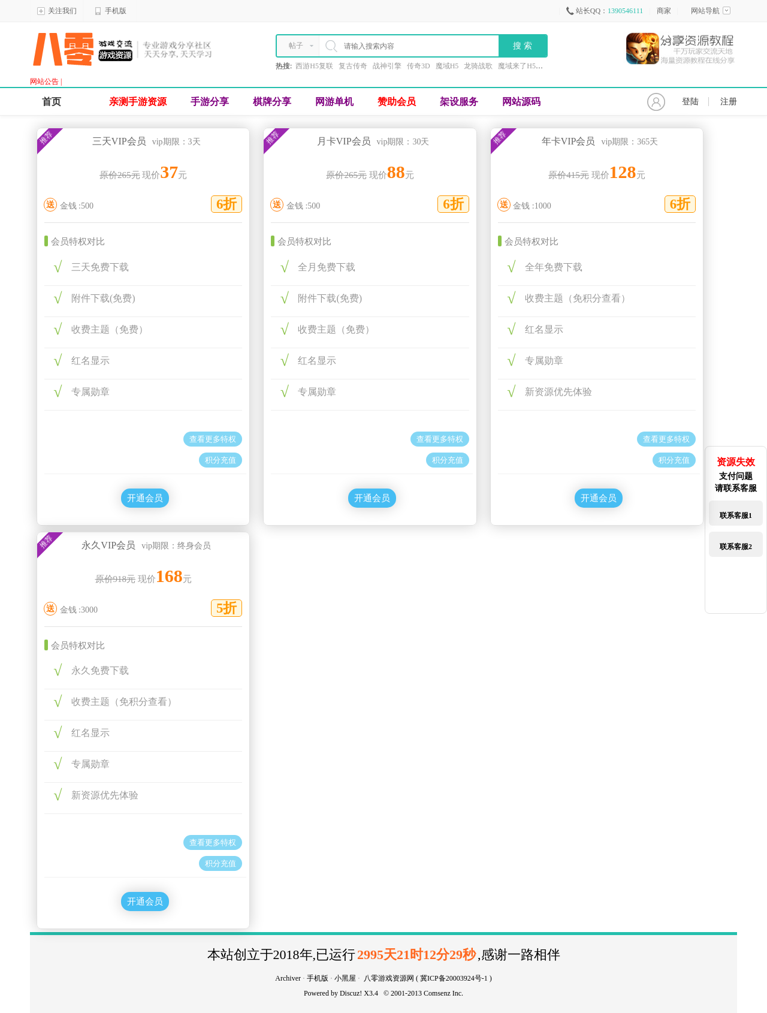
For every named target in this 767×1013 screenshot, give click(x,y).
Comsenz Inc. (443, 993)
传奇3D (418, 66)
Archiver (288, 978)
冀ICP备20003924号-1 (454, 978)
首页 (51, 102)
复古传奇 (353, 66)
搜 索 (522, 45)
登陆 (690, 101)
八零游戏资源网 (389, 978)
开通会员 (145, 498)
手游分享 (210, 102)
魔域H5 (447, 66)
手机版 (110, 11)
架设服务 (459, 102)
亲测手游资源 (138, 102)
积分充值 (220, 460)
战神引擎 (387, 66)
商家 (664, 11)
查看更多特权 (212, 439)
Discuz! (351, 993)
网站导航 (710, 11)
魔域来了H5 (517, 66)
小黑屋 (345, 978)
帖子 (296, 45)
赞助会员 (397, 102)
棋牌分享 (272, 102)
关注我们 (57, 11)
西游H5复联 (314, 66)
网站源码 (521, 102)
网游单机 (334, 102)
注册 (728, 101)
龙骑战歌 (478, 66)
